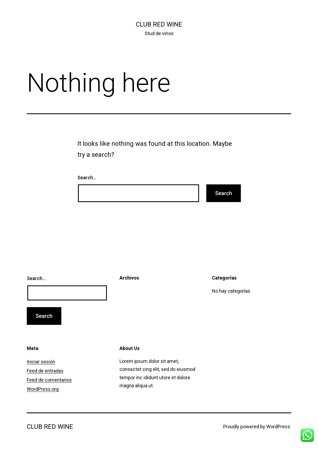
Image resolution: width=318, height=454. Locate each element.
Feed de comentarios (49, 380)
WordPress (278, 426)
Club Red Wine (159, 24)
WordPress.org (43, 389)
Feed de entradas (45, 371)
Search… (86, 177)
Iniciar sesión (41, 361)
